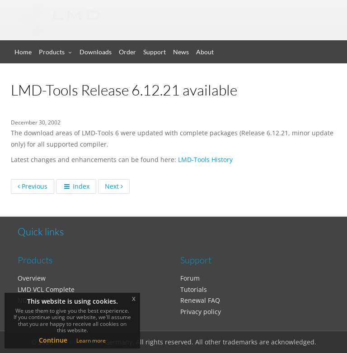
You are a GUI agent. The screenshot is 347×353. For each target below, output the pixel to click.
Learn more (91, 340)
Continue (53, 340)
